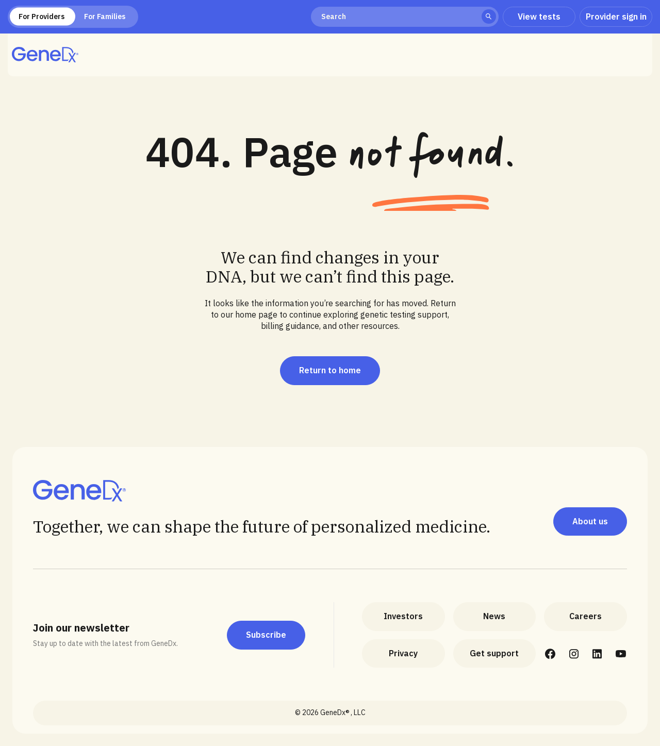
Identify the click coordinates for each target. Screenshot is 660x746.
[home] (45, 54)
